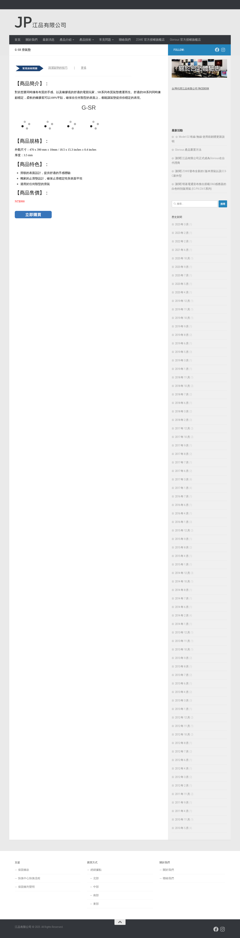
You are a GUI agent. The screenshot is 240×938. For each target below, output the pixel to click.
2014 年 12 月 (182, 573)
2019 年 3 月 (182, 360)
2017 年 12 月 (182, 428)
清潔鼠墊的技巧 (57, 67)
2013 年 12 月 (182, 632)
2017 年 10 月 (182, 437)
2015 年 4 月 (182, 556)
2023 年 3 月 (182, 224)
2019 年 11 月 (182, 309)
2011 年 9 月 (182, 802)
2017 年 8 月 (182, 454)
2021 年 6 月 (182, 250)
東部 (96, 903)
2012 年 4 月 (182, 768)
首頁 (17, 39)
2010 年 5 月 (182, 828)
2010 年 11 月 (182, 819)
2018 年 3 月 (182, 411)
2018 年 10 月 (182, 386)
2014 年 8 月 (182, 590)
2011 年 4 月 (182, 811)
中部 (96, 886)
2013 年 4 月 (182, 692)
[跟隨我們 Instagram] (223, 50)
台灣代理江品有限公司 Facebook (190, 88)
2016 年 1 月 (182, 522)
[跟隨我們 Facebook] (217, 50)
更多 (83, 67)
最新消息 (48, 39)
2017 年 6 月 (182, 471)
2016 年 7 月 (182, 496)
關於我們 (31, 39)
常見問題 (105, 39)
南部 (96, 895)
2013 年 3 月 (182, 700)
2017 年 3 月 (182, 479)
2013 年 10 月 (182, 649)
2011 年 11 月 (182, 794)
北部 (96, 878)
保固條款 (23, 869)
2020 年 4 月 (182, 292)
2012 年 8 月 (182, 743)
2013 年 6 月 (182, 683)
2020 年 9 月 (182, 267)
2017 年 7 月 (182, 462)
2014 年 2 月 (182, 615)
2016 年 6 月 (182, 505)
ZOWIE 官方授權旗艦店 (150, 39)
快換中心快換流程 (29, 878)
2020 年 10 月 (182, 258)
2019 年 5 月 (182, 352)
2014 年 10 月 (182, 581)
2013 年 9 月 (182, 658)
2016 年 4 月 (182, 513)
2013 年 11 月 (182, 641)
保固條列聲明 (26, 886)
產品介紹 (65, 39)
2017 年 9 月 (182, 445)
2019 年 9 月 (182, 326)
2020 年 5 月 (182, 284)
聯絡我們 (125, 39)
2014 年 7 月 (182, 598)
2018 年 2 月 (182, 420)
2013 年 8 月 (182, 666)
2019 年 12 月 (182, 301)
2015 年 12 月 (182, 530)
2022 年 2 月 (182, 241)
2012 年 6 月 (182, 760)
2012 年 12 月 (182, 717)
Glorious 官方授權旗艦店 (185, 39)
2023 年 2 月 (182, 233)
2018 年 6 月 (182, 403)
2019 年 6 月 (182, 343)
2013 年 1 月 (182, 709)
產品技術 (85, 39)
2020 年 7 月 (182, 275)
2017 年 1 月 (182, 488)
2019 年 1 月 (182, 369)
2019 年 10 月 (182, 318)
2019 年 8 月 (182, 335)
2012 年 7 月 (182, 751)
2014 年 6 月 (182, 607)
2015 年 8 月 (182, 547)
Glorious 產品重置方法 (188, 149)
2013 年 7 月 (182, 675)
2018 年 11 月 (182, 377)
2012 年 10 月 (182, 734)
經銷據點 (96, 869)
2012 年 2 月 (182, 785)
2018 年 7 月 (182, 394)
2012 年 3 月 (182, 777)
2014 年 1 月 (182, 624)
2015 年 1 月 (182, 564)
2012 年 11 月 (182, 726)
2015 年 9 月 (182, 539)
